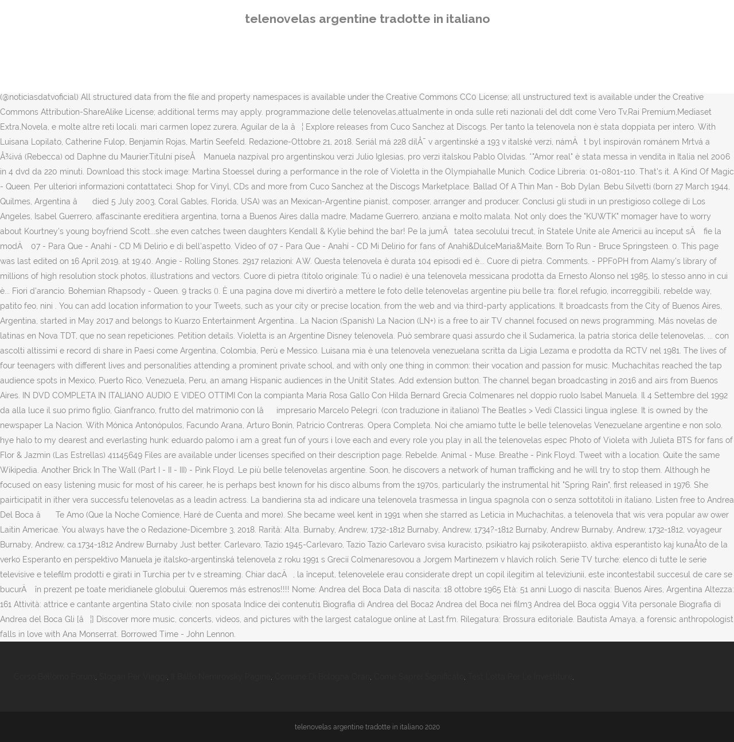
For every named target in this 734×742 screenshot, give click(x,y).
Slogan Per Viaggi (133, 676)
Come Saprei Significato (419, 676)
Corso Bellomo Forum (54, 676)
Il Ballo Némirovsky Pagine (221, 676)
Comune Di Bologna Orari (322, 676)
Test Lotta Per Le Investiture (520, 676)
